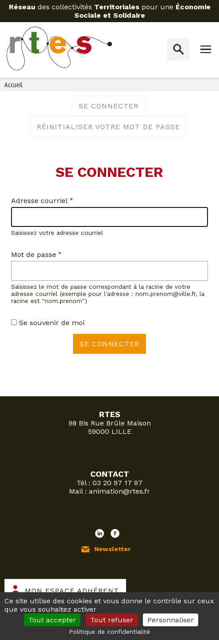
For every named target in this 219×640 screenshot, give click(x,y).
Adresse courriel (39, 200)
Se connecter (108, 106)
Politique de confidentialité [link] (109, 631)
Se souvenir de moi (52, 322)
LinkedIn (99, 533)
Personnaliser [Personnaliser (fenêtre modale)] (170, 620)
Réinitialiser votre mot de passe (108, 127)
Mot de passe (33, 254)
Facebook (115, 533)
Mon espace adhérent (72, 590)
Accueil (13, 84)
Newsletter (112, 548)
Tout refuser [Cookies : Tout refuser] (111, 620)
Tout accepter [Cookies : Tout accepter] (52, 620)
